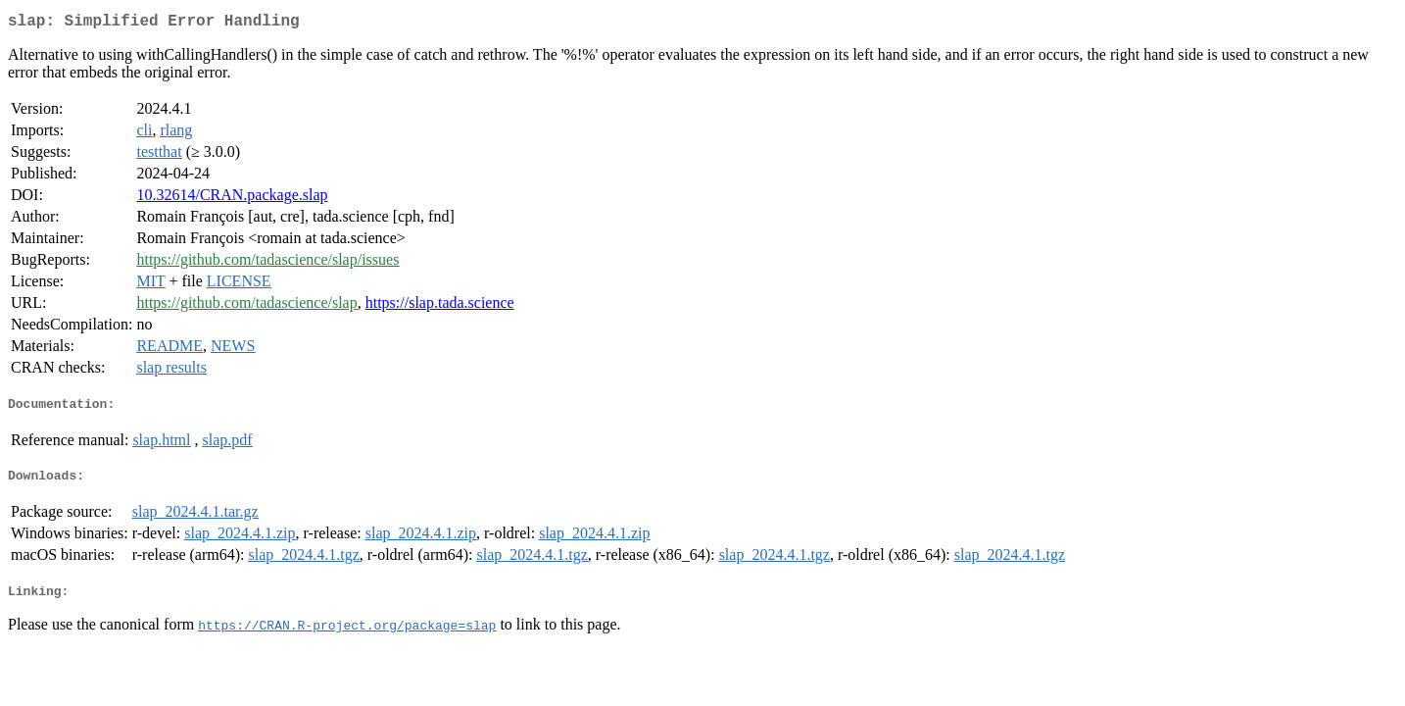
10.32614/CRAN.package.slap (231, 198)
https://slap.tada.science (439, 306)
